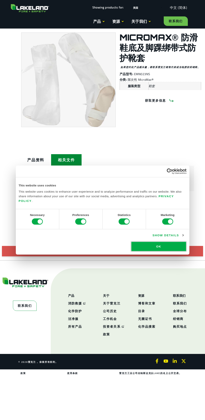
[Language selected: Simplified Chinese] (177, 7)
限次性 (133, 79)
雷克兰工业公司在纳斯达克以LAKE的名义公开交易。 (150, 373)
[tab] (35, 160)
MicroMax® (146, 79)
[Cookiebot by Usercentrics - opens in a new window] (169, 171)
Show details (166, 235)
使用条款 (72, 373)
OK (158, 246)
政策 (23, 373)
